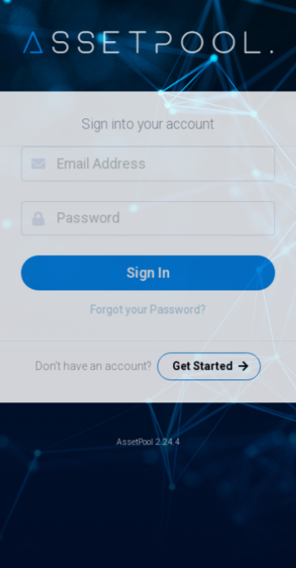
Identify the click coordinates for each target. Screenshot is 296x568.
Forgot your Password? (148, 309)
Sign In (148, 272)
